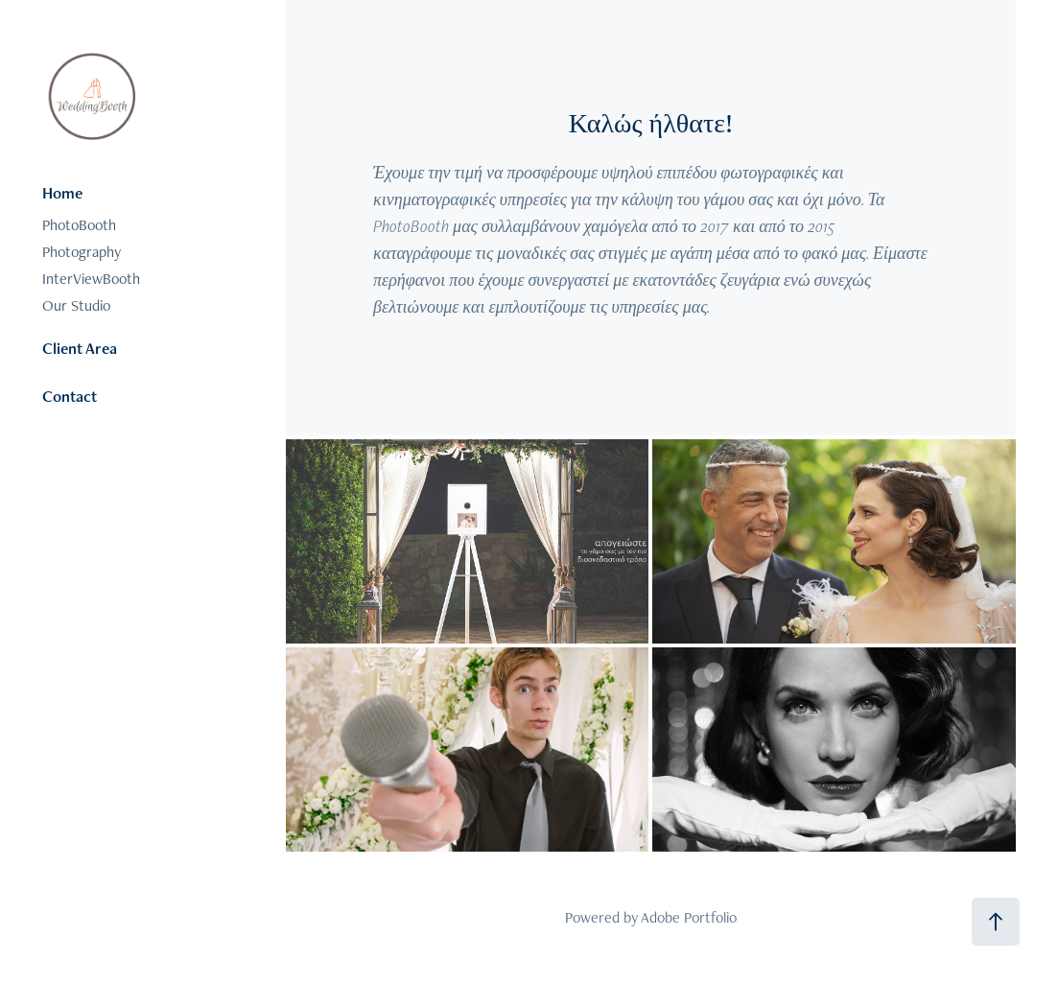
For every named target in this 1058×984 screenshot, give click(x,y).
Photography (81, 252)
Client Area (79, 348)
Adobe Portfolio (689, 917)
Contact (69, 396)
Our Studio (76, 305)
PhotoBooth (79, 225)
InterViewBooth (91, 279)
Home (62, 192)
